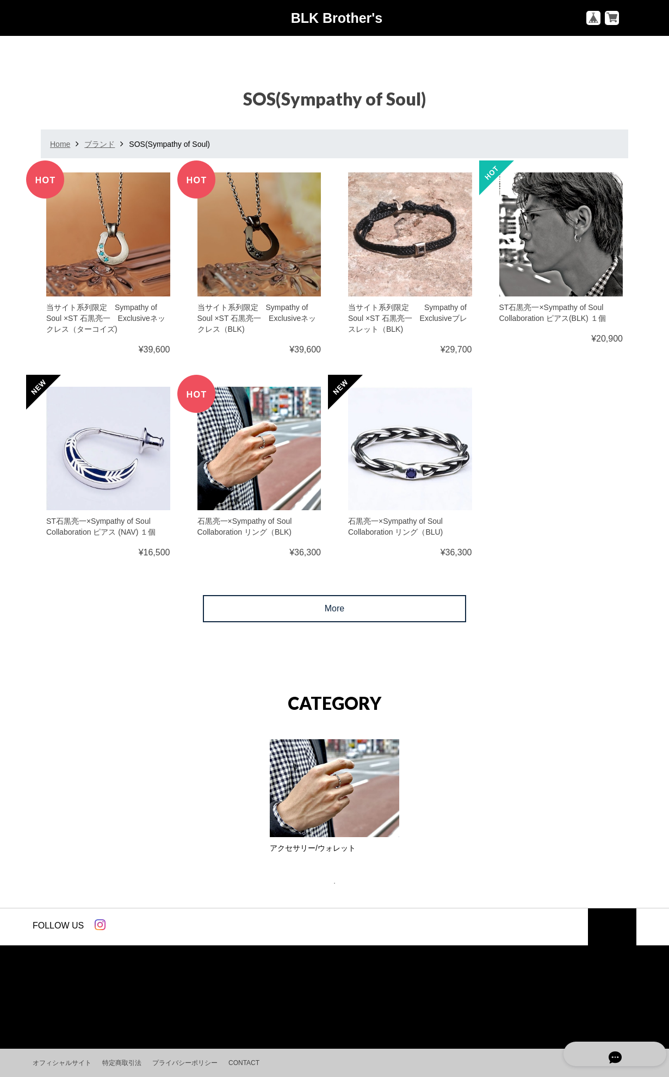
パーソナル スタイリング (383, 1001)
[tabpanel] (334, 799)
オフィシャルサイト (62, 1063)
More (334, 608)
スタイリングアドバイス (278, 1001)
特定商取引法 (121, 1063)
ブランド (99, 144)
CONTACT (243, 1063)
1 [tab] (339, 883)
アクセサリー (196, 1001)
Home (60, 144)
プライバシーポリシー (185, 1063)
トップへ (612, 927)
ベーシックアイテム (73, 1001)
